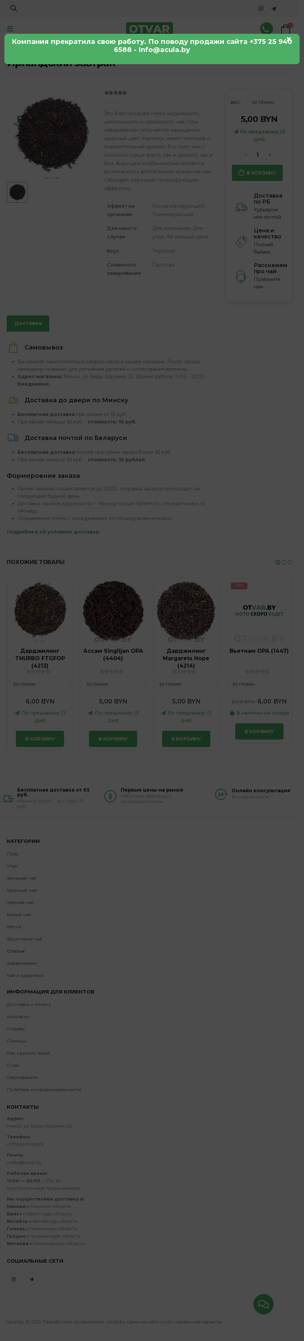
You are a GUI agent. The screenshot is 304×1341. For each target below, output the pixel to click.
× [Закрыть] (289, 39)
